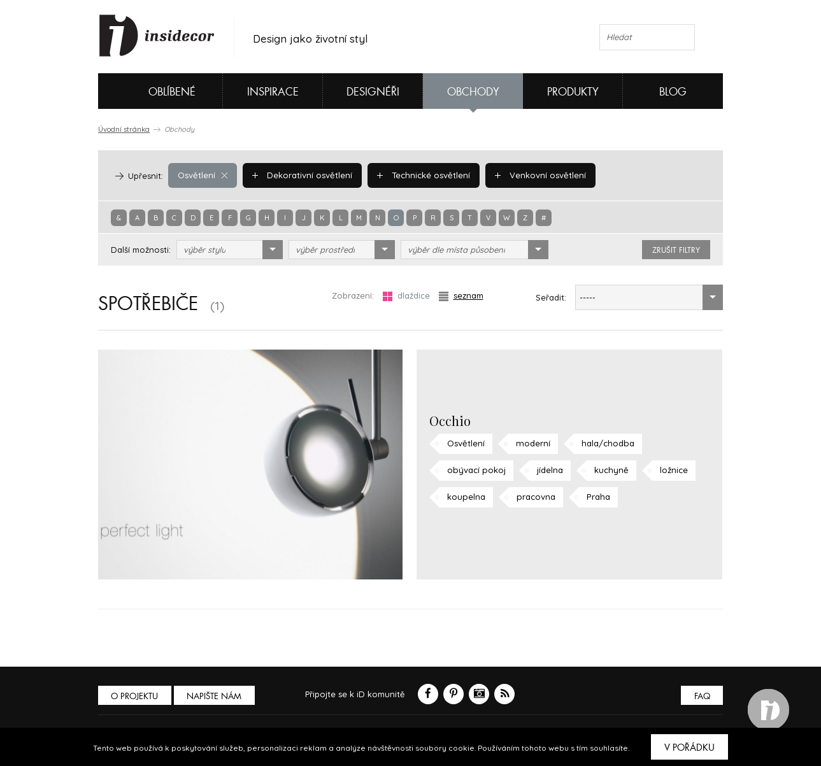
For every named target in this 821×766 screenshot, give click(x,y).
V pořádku (689, 747)
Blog (673, 92)
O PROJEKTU (135, 696)
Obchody (473, 92)
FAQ (702, 696)
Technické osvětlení (422, 175)
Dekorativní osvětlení (301, 175)
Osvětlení (202, 175)
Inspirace (273, 92)
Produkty (573, 92)
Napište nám (215, 696)
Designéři (372, 92)
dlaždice (406, 295)
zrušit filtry (676, 250)
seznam (461, 295)
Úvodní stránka (124, 129)
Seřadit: (551, 297)
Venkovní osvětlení (537, 175)
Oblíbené (151, 91)
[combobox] (229, 249)
